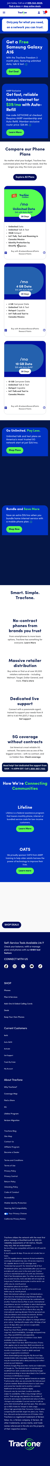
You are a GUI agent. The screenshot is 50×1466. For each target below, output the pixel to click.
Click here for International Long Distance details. (23, 1297)
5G (5, 1107)
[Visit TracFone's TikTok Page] (40, 967)
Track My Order (10, 1062)
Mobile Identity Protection (15, 1203)
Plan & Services (10, 997)
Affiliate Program (11, 1147)
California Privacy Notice (15, 1219)
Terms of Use (9, 1166)
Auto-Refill (8, 1042)
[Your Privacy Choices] (25, 1215)
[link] (44, 13)
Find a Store (9, 1101)
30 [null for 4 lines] (25, 217)
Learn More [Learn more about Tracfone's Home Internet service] (15, 132)
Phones (7, 991)
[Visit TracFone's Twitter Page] (23, 967)
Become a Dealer (11, 1152)
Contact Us (9, 1142)
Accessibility (9, 1198)
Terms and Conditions (13, 1160)
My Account (8, 1069)
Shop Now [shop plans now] (14, 529)
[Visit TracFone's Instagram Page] (15, 967)
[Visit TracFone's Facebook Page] (6, 967)
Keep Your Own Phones (14, 1017)
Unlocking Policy (11, 1187)
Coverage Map (10, 1094)
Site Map (8, 1136)
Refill (6, 1035)
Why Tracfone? (10, 1087)
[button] (39, 13)
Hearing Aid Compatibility (15, 1208)
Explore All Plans (25, 177)
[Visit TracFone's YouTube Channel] (32, 967)
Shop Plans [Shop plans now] (15, 450)
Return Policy (9, 1182)
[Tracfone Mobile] (22, 12)
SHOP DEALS (12, 925)
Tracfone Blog (10, 1131)
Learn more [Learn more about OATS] (25, 871)
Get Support (8, 1055)
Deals (6, 1011)
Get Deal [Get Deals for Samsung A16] (14, 71)
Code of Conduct (11, 1192)
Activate (7, 1049)
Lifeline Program (11, 1114)
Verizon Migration (11, 1121)
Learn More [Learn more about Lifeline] (25, 828)
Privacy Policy (10, 1171)
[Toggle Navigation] (4, 12)
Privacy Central (11, 1176)
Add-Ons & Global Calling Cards (18, 1004)
